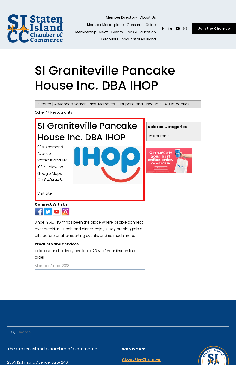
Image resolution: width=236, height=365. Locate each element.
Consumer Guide (141, 24)
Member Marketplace (105, 24)
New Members (102, 104)
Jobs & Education (141, 32)
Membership (86, 32)
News (104, 32)
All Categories (177, 104)
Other (40, 112)
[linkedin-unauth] (170, 28)
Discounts (109, 39)
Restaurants (159, 136)
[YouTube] (177, 28)
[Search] (118, 332)
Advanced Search (70, 104)
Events (117, 32)
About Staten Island (138, 39)
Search (44, 104)
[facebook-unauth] (162, 28)
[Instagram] (185, 28)
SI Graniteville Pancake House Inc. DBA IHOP (87, 131)
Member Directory (121, 17)
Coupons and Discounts (140, 104)
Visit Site (44, 193)
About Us (148, 17)
